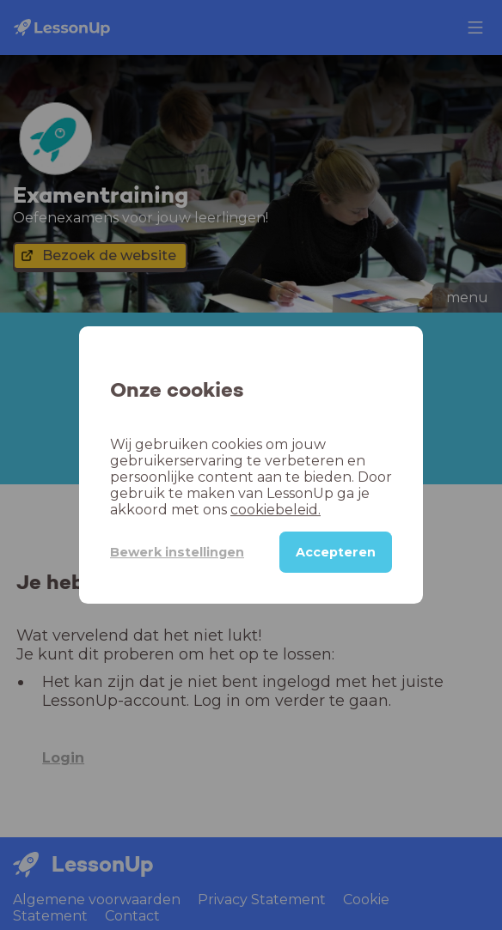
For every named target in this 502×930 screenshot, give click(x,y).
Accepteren (336, 552)
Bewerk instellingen (177, 552)
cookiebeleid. (275, 509)
